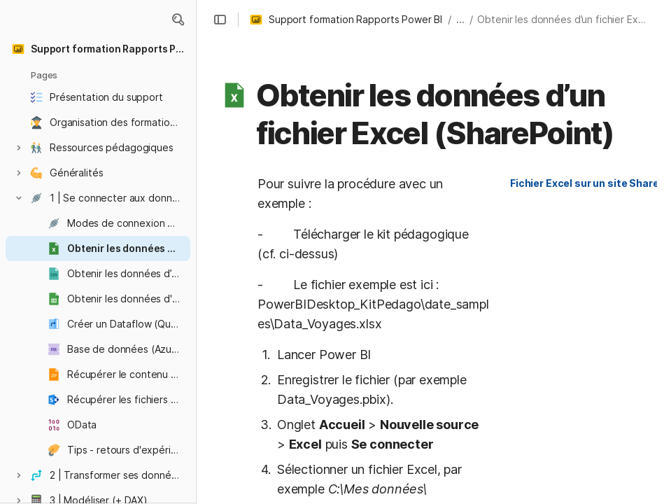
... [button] (460, 19)
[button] (178, 19)
